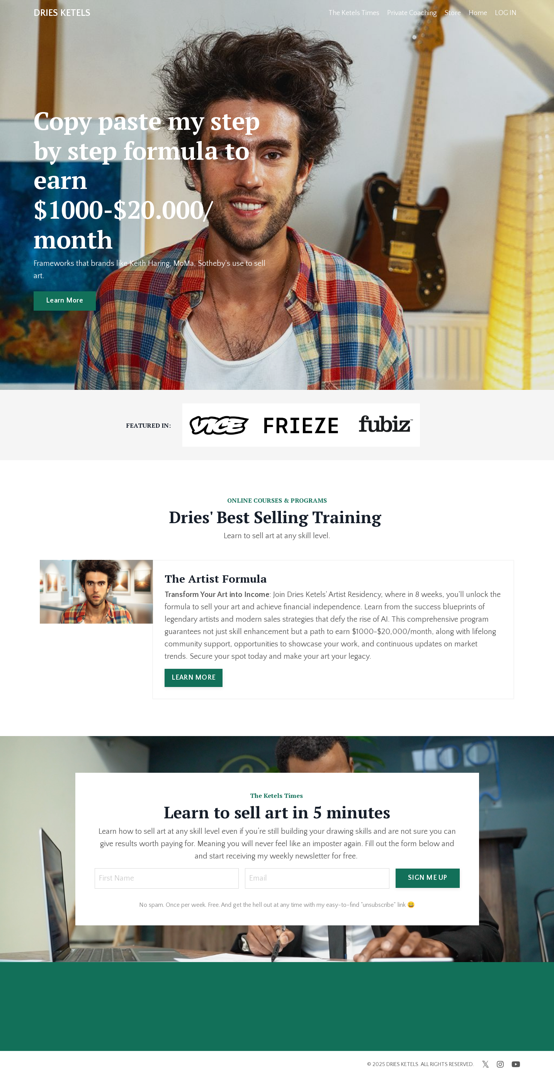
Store (453, 13)
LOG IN (506, 13)
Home (478, 13)
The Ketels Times (353, 13)
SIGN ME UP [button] (427, 878)
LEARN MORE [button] (194, 678)
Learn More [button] (64, 300)
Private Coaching (412, 13)
